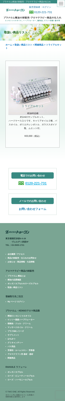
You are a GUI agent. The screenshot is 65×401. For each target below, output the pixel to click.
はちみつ (11, 339)
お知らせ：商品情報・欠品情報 (21, 262)
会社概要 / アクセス (16, 254)
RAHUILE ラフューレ (16, 367)
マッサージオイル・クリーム (20, 327)
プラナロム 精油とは (16, 276)
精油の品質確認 (14, 280)
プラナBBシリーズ (16, 331)
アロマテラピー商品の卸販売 (19, 271)
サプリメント (13, 335)
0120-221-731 (40, 12)
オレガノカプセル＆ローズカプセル (23, 283)
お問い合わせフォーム (32, 208)
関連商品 (39, 45)
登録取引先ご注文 (14, 296)
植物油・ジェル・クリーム (19, 323)
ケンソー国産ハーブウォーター (21, 320)
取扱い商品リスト (23, 45)
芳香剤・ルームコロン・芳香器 (21, 350)
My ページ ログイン (16, 301)
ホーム (8, 45)
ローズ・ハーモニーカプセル (20, 380)
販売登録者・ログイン (40, 7)
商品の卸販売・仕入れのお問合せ (22, 258)
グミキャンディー (15, 343)
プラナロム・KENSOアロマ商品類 (22, 311)
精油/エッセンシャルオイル (19, 316)
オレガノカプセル (15, 372)
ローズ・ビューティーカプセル (21, 376)
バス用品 (11, 346)
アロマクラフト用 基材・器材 (20, 354)
